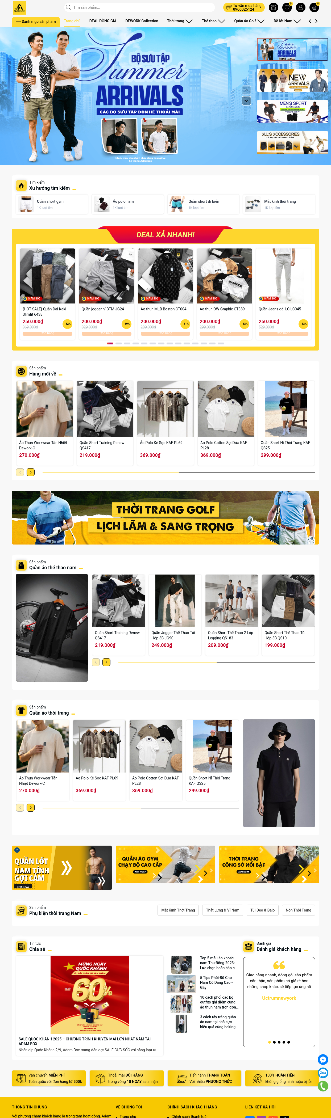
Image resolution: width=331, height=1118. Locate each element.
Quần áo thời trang (49, 713)
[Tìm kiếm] (69, 7)
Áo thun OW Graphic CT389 (222, 309)
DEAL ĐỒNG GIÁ (103, 21)
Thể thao (208, 21)
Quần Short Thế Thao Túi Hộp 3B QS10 (284, 635)
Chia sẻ (37, 949)
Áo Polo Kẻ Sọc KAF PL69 (161, 443)
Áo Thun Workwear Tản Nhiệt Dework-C (43, 445)
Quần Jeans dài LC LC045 (280, 309)
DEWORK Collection (141, 21)
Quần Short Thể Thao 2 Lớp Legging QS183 (230, 635)
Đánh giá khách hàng (278, 949)
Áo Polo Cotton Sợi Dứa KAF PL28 (223, 445)
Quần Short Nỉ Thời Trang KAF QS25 (285, 445)
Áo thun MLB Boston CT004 (164, 309)
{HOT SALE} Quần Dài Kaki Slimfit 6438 (44, 312)
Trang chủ (72, 21)
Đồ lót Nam (274, 21)
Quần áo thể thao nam (53, 567)
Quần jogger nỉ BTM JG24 (103, 309)
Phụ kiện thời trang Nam (55, 913)
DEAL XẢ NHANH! (165, 234)
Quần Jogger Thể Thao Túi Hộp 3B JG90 (173, 635)
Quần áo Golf (239, 21)
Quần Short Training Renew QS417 (102, 445)
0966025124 (243, 9)
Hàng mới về (42, 374)
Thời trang (178, 21)
